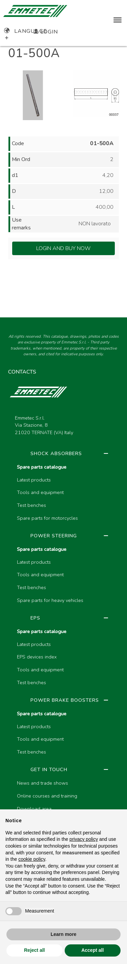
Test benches (31, 505)
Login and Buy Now (63, 248)
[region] (63, 656)
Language (25, 31)
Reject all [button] (34, 950)
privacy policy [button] (83, 839)
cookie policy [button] (31, 859)
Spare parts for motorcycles (47, 518)
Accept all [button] (92, 950)
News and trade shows (42, 783)
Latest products (34, 479)
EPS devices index (37, 656)
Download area (34, 808)
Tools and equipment (40, 492)
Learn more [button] (63, 934)
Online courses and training (47, 795)
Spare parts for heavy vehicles (50, 600)
